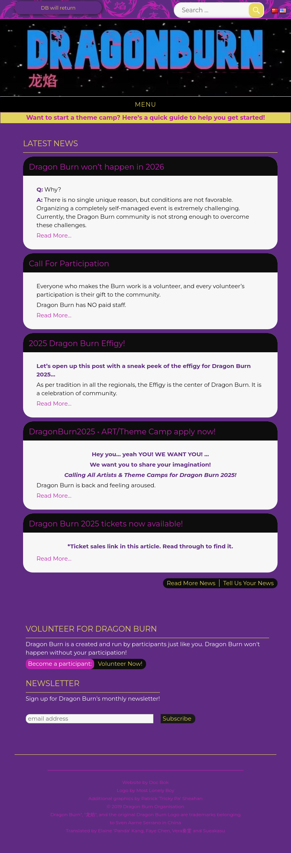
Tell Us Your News (248, 583)
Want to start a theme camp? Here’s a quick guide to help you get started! (145, 117)
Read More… (54, 235)
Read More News (191, 583)
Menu (145, 104)
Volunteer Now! (120, 663)
